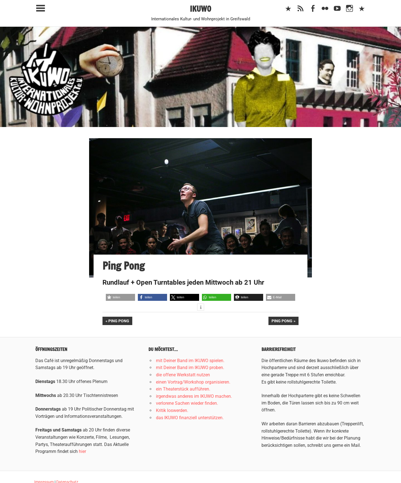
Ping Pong (120, 321)
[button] (120, 297)
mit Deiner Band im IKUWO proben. (190, 367)
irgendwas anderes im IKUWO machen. (194, 396)
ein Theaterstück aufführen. (183, 389)
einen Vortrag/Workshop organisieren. (193, 382)
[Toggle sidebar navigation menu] (40, 8)
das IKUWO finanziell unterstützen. (190, 417)
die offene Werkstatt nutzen (183, 374)
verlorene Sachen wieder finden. (187, 403)
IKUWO (200, 8)
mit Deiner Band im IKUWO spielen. (190, 360)
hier (82, 451)
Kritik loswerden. (172, 410)
